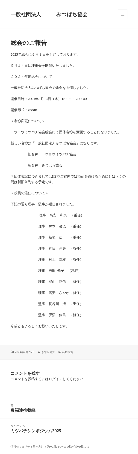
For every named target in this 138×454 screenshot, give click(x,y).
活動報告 (67, 352)
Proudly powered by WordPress (68, 446)
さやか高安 (48, 352)
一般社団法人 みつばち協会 (49, 14)
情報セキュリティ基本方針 (27, 446)
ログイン (55, 378)
